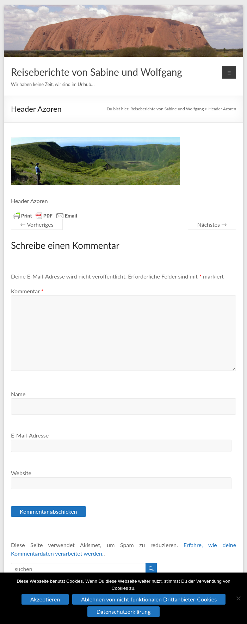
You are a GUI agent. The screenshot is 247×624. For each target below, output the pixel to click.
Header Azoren (222, 108)
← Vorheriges (37, 224)
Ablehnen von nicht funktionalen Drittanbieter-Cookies (149, 599)
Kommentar (27, 291)
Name (18, 394)
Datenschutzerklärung (123, 611)
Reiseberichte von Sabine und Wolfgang (96, 72)
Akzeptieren (45, 599)
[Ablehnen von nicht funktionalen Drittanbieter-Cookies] (238, 598)
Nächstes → (212, 224)
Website (21, 473)
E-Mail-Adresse (30, 435)
